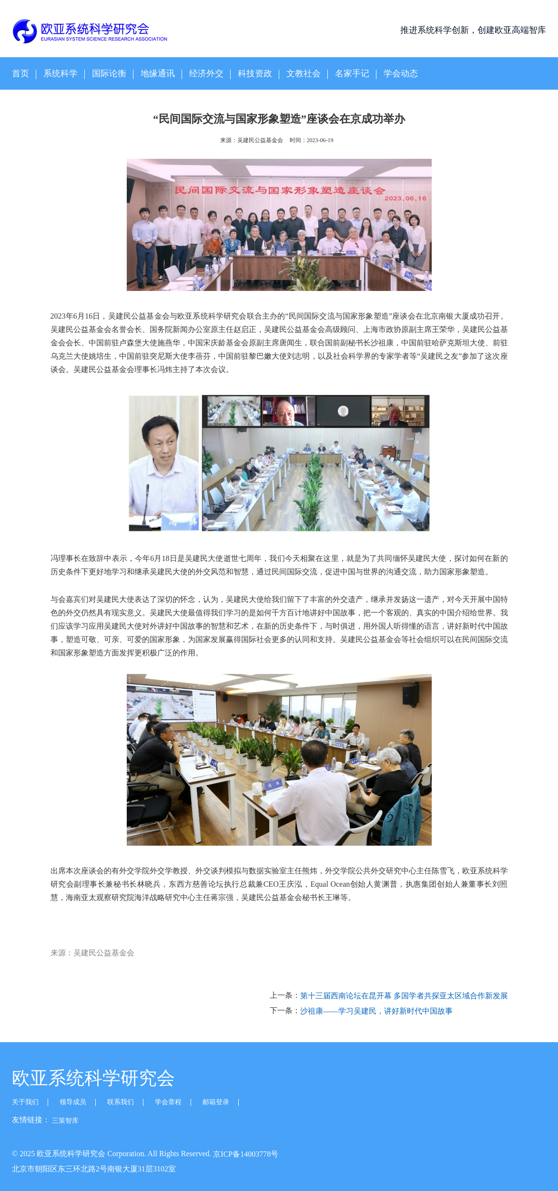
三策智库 (65, 1120)
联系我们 (120, 1102)
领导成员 (73, 1102)
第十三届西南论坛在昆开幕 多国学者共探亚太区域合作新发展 (404, 996)
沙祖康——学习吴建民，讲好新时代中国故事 (376, 1011)
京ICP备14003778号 (245, 1154)
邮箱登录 (216, 1102)
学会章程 (168, 1102)
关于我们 (25, 1102)
